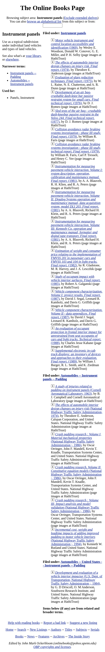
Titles (68, 629)
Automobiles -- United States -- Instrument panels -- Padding (72, 563)
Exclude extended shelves (80, 18)
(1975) (72, 79)
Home (10, 629)
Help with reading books (24, 622)
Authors (56, 629)
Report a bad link (54, 622)
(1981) (77, 173)
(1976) (75, 98)
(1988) (76, 336)
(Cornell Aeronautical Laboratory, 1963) (76, 390)
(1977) (76, 116)
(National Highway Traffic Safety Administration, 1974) (76, 410)
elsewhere (12, 59)
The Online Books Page (52, 7)
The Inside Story (79, 636)
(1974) (74, 66)
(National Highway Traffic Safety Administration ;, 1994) (75, 537)
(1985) (76, 280)
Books (19, 636)
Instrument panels (73, 33)
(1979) (76, 133)
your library (33, 56)
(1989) (76, 356)
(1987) (76, 295)
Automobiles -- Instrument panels (21, 82)
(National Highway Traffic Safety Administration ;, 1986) (76, 440)
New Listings (38, 629)
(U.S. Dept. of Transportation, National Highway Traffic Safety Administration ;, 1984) (76, 578)
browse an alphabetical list (44, 21)
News (31, 636)
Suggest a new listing (83, 622)
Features (43, 636)
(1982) (76, 258)
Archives (59, 636)
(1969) (72, 44)
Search (21, 629)
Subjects (81, 629)
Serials (95, 629)
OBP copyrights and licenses (52, 647)
